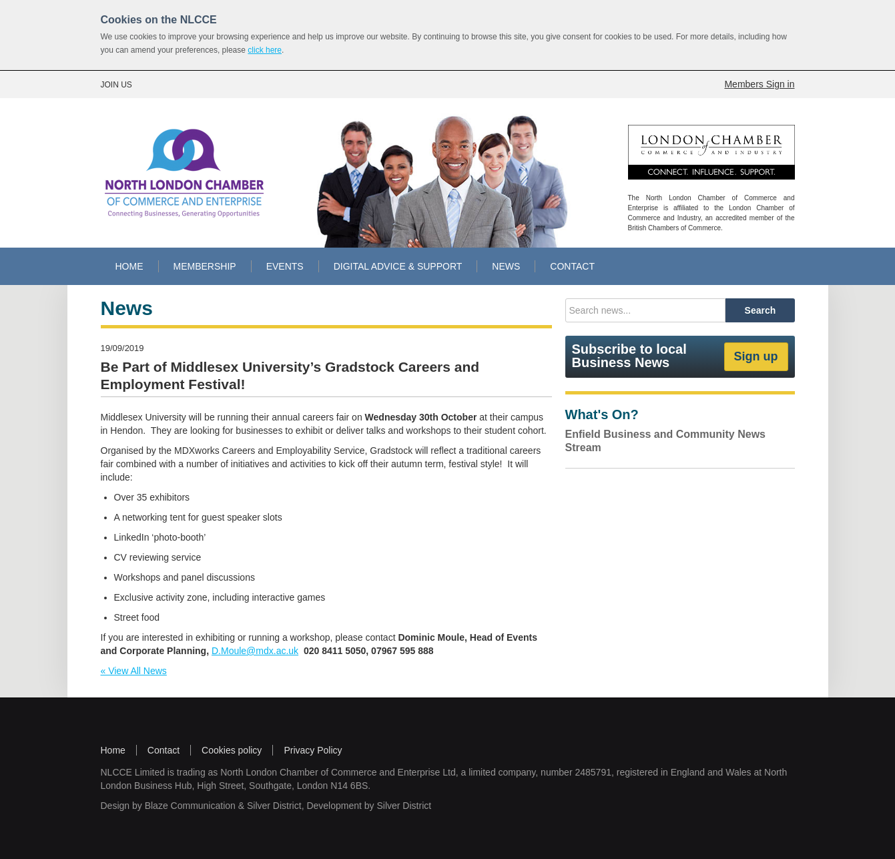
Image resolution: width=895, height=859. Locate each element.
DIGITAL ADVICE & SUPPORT (398, 266)
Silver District (274, 805)
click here (265, 50)
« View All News (134, 670)
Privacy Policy (313, 750)
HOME (129, 266)
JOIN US (116, 84)
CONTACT (572, 266)
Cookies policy (232, 750)
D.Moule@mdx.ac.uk (255, 650)
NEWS (506, 266)
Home (113, 750)
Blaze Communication (190, 805)
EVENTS (285, 266)
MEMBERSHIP (205, 266)
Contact (163, 750)
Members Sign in (759, 84)
